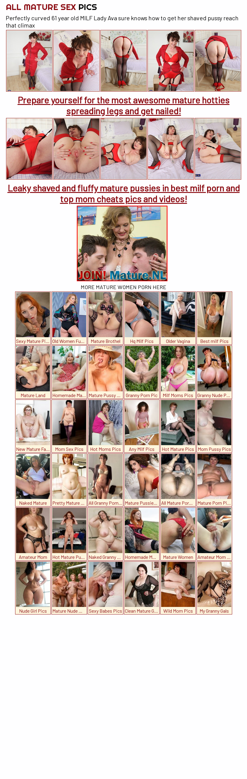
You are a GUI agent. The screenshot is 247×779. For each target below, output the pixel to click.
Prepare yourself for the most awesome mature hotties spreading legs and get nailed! (123, 105)
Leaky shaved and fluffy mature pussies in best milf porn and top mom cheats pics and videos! (124, 193)
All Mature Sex (51, 7)
